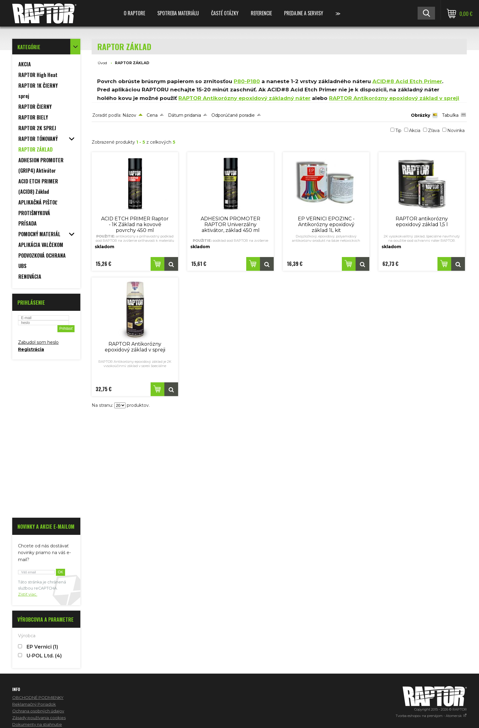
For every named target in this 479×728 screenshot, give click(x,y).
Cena (152, 115)
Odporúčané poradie (233, 115)
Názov (129, 115)
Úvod (102, 63)
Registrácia (31, 349)
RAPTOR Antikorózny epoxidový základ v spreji (394, 98)
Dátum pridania (184, 115)
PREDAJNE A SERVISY (303, 13)
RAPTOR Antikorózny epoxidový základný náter (244, 98)
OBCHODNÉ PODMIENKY (38, 697)
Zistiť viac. (27, 594)
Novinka (456, 130)
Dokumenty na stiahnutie (37, 724)
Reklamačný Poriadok (34, 704)
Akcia (414, 130)
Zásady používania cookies (39, 717)
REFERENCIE (261, 13)
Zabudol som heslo (38, 342)
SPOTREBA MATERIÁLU (178, 13)
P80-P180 (247, 81)
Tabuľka (450, 115)
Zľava (434, 130)
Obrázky (420, 115)
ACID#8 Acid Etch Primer (407, 81)
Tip (398, 130)
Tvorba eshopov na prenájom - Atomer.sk (431, 716)
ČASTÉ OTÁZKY (225, 13)
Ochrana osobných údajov (38, 710)
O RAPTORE (134, 13)
